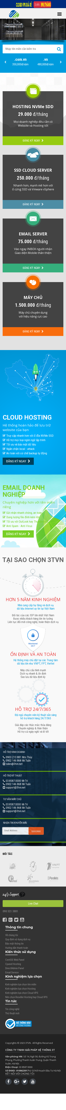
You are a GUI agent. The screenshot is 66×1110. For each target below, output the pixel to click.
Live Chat (33, 903)
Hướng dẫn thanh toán (16, 947)
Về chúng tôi (11, 935)
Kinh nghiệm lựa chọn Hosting (20, 988)
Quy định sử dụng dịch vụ (17, 939)
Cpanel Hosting (13, 964)
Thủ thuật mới (12, 1013)
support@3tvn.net (15, 787)
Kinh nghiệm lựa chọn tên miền (20, 984)
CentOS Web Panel (14, 959)
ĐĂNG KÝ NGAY (33, 140)
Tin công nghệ (12, 1009)
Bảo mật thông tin (14, 943)
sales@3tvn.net (14, 764)
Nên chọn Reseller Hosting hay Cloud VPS (26, 997)
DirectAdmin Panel (14, 968)
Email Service (12, 972)
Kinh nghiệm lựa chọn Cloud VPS (21, 992)
